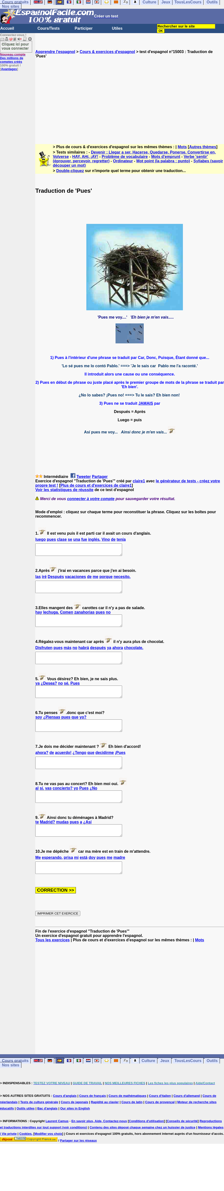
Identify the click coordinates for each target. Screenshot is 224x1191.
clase (62, 539)
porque (106, 579)
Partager (100, 477)
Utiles (117, 28)
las (38, 579)
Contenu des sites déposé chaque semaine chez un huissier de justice (142, 1149)
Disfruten (43, 654)
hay (38, 616)
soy (38, 728)
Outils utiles (26, 1130)
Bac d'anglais (47, 1130)
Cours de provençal (160, 1124)
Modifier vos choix (48, 1155)
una (76, 539)
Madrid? (47, 839)
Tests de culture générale (39, 1124)
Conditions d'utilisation (146, 1143)
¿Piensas (51, 728)
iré (44, 579)
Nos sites (10, 6)
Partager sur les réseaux (78, 1162)
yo (76, 803)
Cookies (25, 1155)
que (75, 728)
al (36, 803)
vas (48, 803)
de (113, 539)
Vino (106, 539)
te (37, 839)
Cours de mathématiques (127, 1117)
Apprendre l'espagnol (55, 52)
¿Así (87, 839)
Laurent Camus (57, 1143)
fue (84, 539)
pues (51, 539)
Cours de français (92, 1117)
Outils (212, 1083)
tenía (120, 539)
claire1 (139, 481)
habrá (83, 654)
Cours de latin (132, 1124)
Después (56, 579)
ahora (117, 654)
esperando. (52, 877)
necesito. (122, 579)
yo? (83, 728)
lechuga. (51, 616)
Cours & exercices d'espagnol (107, 52)
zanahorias (84, 616)
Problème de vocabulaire (125, 157)
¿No (93, 803)
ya (109, 654)
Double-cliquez (70, 171)
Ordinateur (123, 161)
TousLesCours (187, 1083)
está (84, 877)
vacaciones (75, 579)
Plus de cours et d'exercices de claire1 (96, 485)
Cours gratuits (15, 1083)
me (95, 579)
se (70, 539)
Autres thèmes (202, 147)
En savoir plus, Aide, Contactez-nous (99, 1143)
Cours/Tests (48, 28)
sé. (66, 692)
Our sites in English (75, 1130)
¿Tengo (79, 766)
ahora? (41, 766)
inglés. (94, 539)
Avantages (9, 69)
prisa (68, 877)
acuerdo (63, 766)
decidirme (104, 766)
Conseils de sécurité (182, 1143)
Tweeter (83, 477)
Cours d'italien (160, 1117)
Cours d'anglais (65, 1117)
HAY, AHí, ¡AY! (85, 157)
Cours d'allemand (186, 1117)
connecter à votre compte (91, 499)
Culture (148, 1083)
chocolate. (133, 654)
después (98, 654)
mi (76, 877)
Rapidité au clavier (105, 1124)
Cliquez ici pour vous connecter (15, 46)
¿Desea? (49, 692)
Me (38, 877)
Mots (182, 147)
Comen (66, 616)
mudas (62, 839)
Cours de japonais (74, 1124)
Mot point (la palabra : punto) (163, 161)
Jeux (164, 1083)
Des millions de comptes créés (13, 58)
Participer (84, 28)
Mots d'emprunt (165, 157)
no (108, 616)
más (68, 654)
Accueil (7, 28)
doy (92, 877)
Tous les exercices (52, 962)
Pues (75, 692)
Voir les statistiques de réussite (64, 490)
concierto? (63, 803)
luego (40, 539)
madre (119, 877)
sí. (42, 803)
